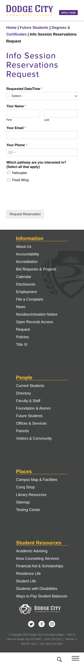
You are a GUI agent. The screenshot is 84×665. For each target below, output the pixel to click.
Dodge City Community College (29, 10)
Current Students (30, 386)
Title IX (21, 344)
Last (46, 119)
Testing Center (28, 510)
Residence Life (28, 573)
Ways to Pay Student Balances (41, 596)
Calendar (23, 277)
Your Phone (16, 145)
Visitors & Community (34, 438)
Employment (26, 292)
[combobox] (11, 152)
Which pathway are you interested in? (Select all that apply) (36, 165)
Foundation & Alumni (33, 408)
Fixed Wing (20, 180)
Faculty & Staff (28, 401)
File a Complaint (29, 299)
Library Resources (31, 495)
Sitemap (23, 502)
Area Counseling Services (37, 558)
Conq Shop (25, 487)
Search (58, 658)
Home (11, 28)
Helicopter (19, 173)
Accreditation (27, 262)
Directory (23, 393)
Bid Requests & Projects (36, 269)
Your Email (16, 128)
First (9, 119)
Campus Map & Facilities (36, 480)
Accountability (27, 254)
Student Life (26, 581)
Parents (22, 431)
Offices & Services (31, 423)
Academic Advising (31, 551)
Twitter (31, 624)
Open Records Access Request (34, 326)
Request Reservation (25, 214)
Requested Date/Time (24, 89)
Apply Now (68, 13)
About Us (23, 247)
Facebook (41, 624)
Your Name (16, 106)
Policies (22, 337)
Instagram (52, 624)
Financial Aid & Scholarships (39, 566)
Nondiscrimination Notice (36, 314)
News (20, 307)
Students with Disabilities (36, 589)
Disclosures (25, 284)
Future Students (34, 28)
